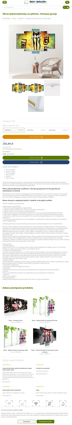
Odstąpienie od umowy (36, 389)
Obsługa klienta (17, 380)
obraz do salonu (10, 171)
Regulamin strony (34, 383)
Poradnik (50, 383)
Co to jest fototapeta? (54, 387)
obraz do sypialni (10, 173)
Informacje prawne (35, 380)
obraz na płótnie (10, 169)
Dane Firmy (16, 383)
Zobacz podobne (34, 137)
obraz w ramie (10, 174)
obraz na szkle (10, 178)
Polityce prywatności (47, 415)
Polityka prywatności (35, 385)
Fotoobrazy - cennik (53, 385)
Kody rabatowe (17, 389)
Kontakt (15, 391)
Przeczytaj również (53, 380)
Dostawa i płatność (18, 387)
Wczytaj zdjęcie (34, 162)
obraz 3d (8, 176)
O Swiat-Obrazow (17, 385)
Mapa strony (51, 389)
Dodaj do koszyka (36, 158)
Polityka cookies (34, 387)
